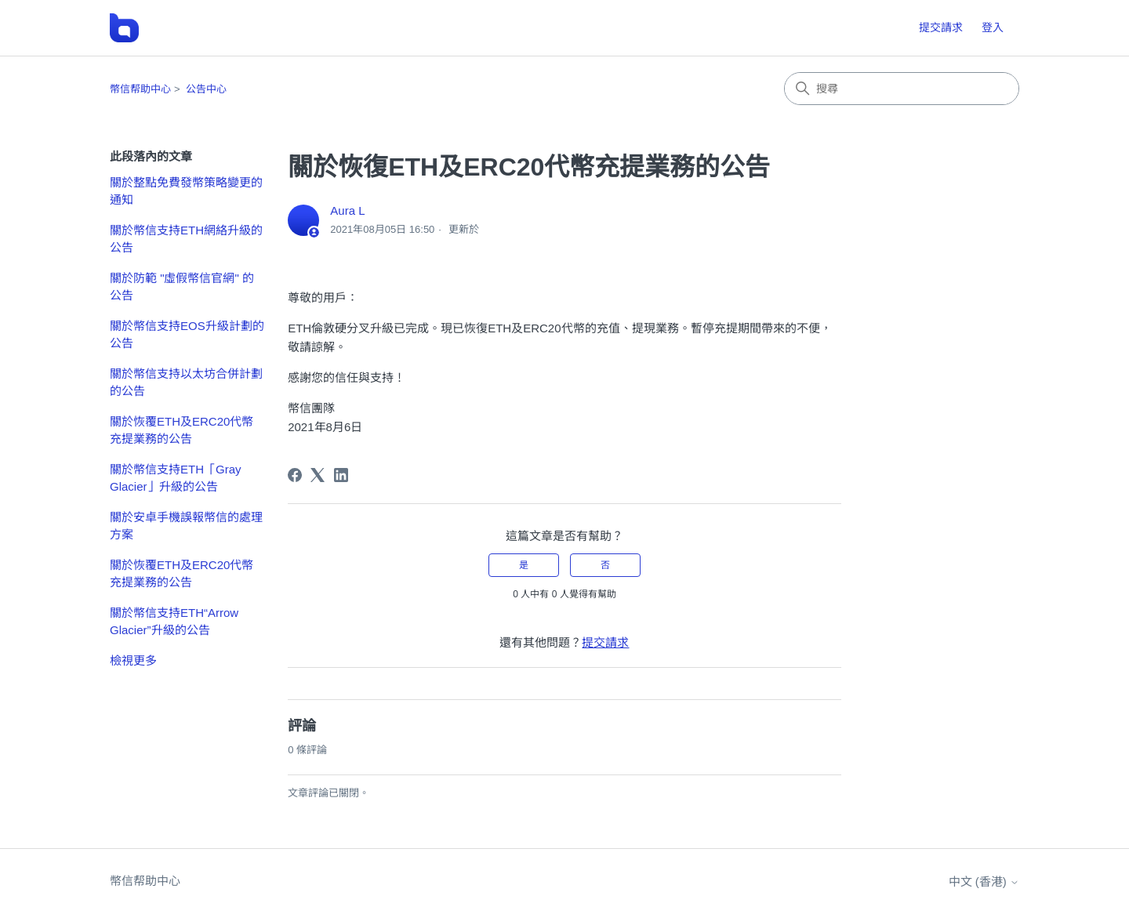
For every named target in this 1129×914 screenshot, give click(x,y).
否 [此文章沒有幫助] (605, 565)
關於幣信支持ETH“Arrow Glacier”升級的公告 (174, 621)
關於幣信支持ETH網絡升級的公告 (186, 239)
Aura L (347, 210)
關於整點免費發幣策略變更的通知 (186, 191)
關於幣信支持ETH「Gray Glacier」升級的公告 (175, 478)
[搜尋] (901, 88)
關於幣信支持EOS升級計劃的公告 (187, 334)
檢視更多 (133, 660)
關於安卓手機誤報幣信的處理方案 (186, 526)
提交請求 (941, 27)
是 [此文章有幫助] (523, 565)
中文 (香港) (984, 881)
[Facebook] (295, 475)
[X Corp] (317, 475)
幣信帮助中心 (140, 89)
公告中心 (206, 89)
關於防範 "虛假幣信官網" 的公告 (182, 287)
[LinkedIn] (341, 475)
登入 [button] (993, 27)
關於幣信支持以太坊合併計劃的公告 (186, 382)
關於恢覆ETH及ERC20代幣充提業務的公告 (181, 430)
